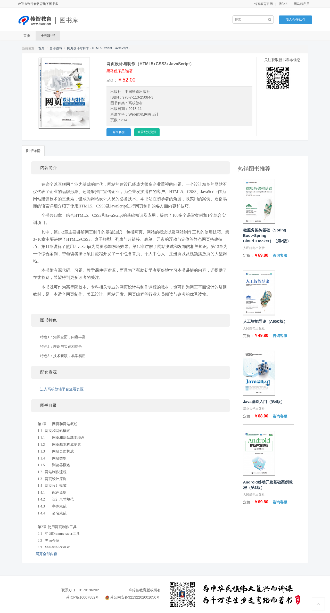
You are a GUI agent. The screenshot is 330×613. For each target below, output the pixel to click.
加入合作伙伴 (295, 19)
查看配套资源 (147, 132)
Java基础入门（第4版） (264, 401)
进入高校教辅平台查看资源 (62, 389)
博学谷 (283, 4)
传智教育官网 (263, 4)
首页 (26, 36)
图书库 (69, 20)
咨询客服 (118, 132)
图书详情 (33, 151)
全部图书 (48, 36)
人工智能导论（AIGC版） (265, 321)
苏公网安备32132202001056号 (135, 597)
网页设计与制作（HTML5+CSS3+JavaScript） (99, 48)
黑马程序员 (301, 4)
